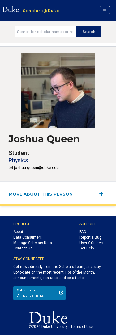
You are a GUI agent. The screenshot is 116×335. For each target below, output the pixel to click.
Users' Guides (91, 243)
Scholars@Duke (41, 10)
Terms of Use (82, 326)
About (18, 232)
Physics (18, 160)
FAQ (82, 232)
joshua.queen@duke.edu (36, 167)
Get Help (86, 248)
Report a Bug (90, 237)
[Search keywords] (45, 31)
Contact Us (22, 248)
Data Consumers (27, 237)
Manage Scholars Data (32, 243)
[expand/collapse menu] (103, 194)
